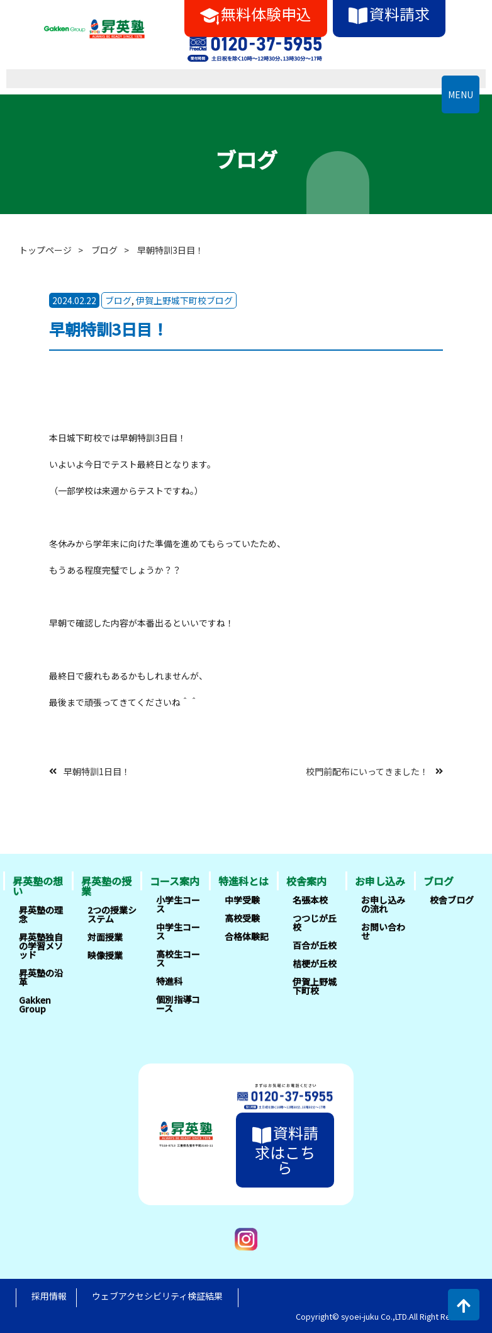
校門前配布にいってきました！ (367, 770)
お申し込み (380, 881)
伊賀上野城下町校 (315, 986)
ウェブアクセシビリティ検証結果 (157, 1295)
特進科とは (243, 881)
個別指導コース (178, 1004)
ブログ (104, 250)
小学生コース (178, 904)
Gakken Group (35, 1004)
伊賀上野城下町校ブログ (184, 300)
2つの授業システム (112, 914)
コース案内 (174, 881)
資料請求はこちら (285, 1149)
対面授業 (105, 937)
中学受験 (242, 899)
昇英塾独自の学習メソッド (41, 946)
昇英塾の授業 (106, 886)
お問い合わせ (383, 931)
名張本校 (310, 899)
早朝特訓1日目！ (97, 770)
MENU (460, 94)
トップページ (45, 250)
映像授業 (105, 955)
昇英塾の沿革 (41, 977)
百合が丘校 (315, 945)
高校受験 (242, 918)
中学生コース (178, 931)
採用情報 (49, 1295)
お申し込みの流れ (383, 904)
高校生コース (178, 958)
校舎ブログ (452, 899)
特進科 (169, 981)
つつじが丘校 (315, 922)
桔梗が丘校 (315, 963)
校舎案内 (306, 881)
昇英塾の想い (38, 886)
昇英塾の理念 (41, 914)
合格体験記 (247, 936)
